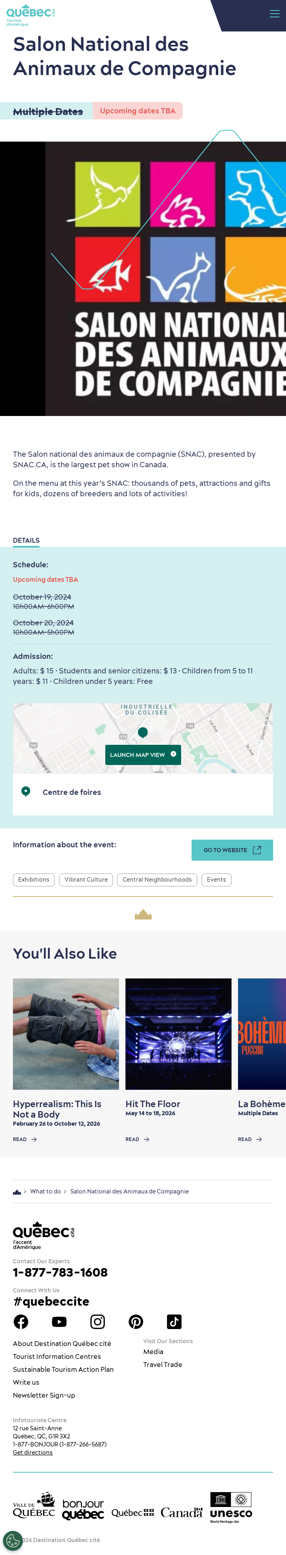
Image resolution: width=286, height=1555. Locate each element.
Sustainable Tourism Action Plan (63, 1369)
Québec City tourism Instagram (98, 1322)
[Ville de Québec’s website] (34, 1504)
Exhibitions (34, 879)
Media (153, 1352)
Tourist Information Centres (57, 1356)
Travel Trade (162, 1365)
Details (26, 540)
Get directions (33, 1452)
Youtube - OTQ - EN (59, 1322)
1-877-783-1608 (60, 1272)
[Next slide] (267, 1034)
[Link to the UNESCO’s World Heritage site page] (231, 1508)
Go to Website (232, 850)
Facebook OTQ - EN (21, 1322)
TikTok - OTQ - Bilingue (174, 1322)
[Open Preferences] (13, 1541)
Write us (26, 1382)
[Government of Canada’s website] (182, 1512)
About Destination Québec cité (62, 1344)
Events (216, 879)
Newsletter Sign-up (44, 1395)
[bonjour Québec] (83, 1510)
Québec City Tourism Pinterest (136, 1322)
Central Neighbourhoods (157, 879)
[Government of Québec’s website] (133, 1512)
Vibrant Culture (86, 879)
